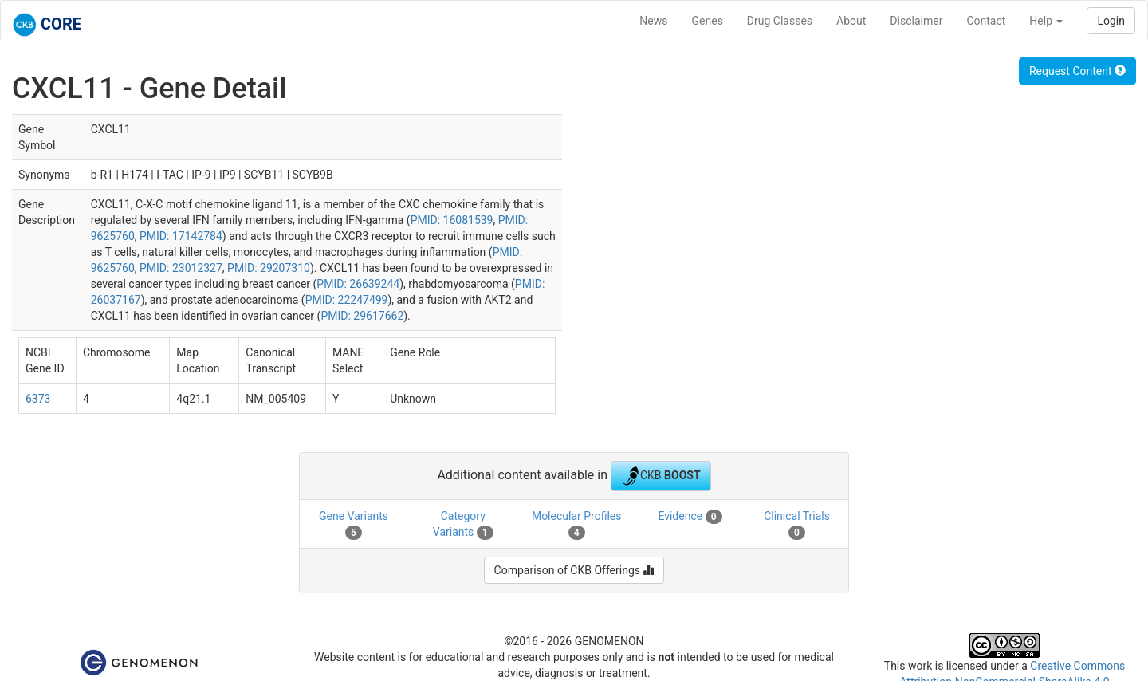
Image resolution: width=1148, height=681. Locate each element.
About (851, 20)
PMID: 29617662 (361, 315)
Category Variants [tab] (463, 525)
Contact (985, 20)
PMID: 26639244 (357, 284)
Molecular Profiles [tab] (577, 525)
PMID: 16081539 (452, 220)
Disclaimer (916, 20)
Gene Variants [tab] (353, 525)
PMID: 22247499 (346, 299)
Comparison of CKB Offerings (574, 570)
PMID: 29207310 (268, 268)
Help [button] (1046, 20)
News (653, 20)
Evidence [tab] (689, 517)
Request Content (1077, 71)
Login (1111, 20)
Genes (707, 20)
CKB (661, 476)
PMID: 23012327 (181, 268)
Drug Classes (779, 20)
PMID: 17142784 (181, 236)
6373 (38, 398)
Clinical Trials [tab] (797, 525)
